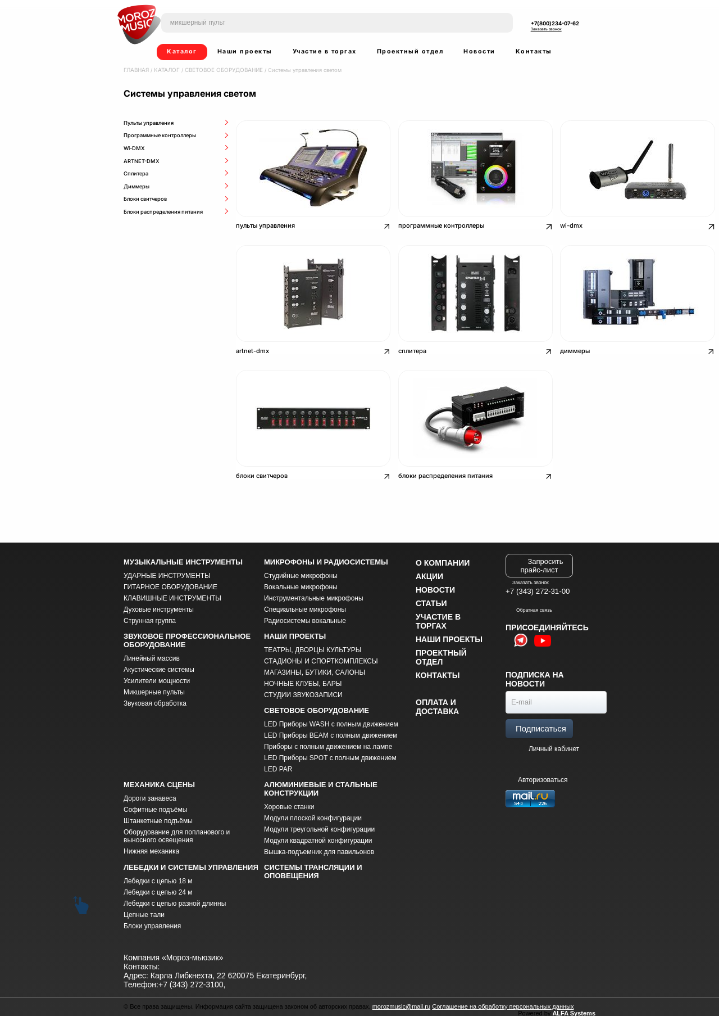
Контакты (534, 51)
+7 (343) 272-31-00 (538, 585)
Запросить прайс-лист (542, 559)
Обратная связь (529, 604)
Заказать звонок (546, 29)
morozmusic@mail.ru (401, 1000)
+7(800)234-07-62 (555, 23)
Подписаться (541, 722)
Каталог (182, 51)
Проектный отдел (410, 51)
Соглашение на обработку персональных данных (503, 1000)
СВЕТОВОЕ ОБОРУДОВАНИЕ (217, 70)
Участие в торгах (325, 51)
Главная (135, 70)
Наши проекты (244, 51)
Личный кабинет (554, 743)
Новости (479, 51)
